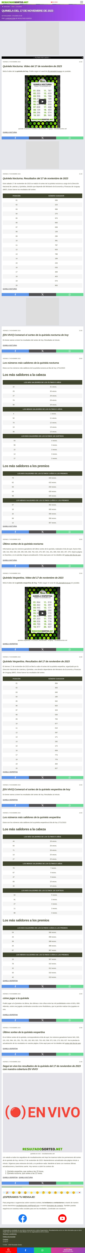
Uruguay (6, 6)
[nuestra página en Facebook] (22, 1218)
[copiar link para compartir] (8, 1250)
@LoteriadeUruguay (54, 71)
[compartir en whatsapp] (42, 1250)
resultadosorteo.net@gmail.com (27, 1206)
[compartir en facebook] (25, 1250)
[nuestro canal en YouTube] (62, 1218)
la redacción (10, 18)
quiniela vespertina (10, 644)
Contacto (5, 1239)
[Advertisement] (42, 36)
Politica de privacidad (9, 1237)
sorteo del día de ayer (73, 555)
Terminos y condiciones (10, 1234)
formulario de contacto (55, 1206)
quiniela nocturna (10, 132)
